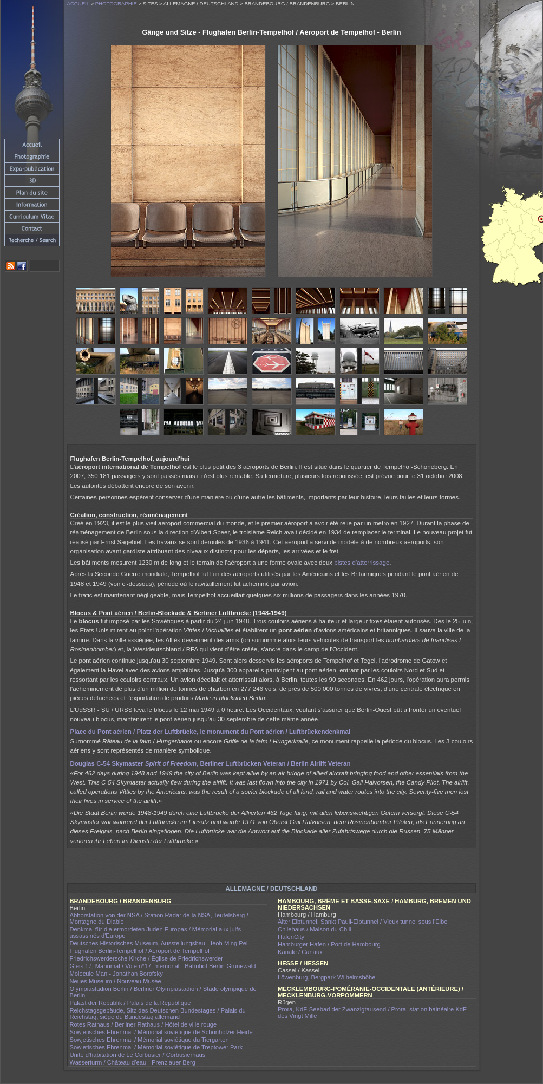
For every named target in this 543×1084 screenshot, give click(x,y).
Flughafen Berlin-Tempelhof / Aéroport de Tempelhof (140, 951)
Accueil (78, 3)
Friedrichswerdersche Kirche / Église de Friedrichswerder (147, 958)
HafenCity (291, 936)
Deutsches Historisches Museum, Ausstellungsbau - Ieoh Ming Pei (159, 943)
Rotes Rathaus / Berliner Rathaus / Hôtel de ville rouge (143, 1024)
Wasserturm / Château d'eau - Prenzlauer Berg (132, 1062)
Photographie (116, 3)
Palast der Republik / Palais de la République (130, 1003)
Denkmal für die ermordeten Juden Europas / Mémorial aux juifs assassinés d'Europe (155, 932)
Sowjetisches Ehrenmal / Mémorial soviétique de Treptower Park (156, 1047)
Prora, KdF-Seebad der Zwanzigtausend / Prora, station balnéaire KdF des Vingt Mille (372, 1012)
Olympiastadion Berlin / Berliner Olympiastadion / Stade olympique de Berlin (163, 991)
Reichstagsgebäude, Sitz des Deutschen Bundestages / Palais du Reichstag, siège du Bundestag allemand (158, 1013)
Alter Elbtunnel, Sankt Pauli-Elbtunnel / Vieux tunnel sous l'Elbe (363, 921)
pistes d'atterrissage (361, 562)
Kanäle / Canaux (300, 952)
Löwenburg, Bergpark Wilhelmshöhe (326, 977)
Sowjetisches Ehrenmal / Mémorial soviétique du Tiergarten (149, 1039)
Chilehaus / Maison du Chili (314, 929)
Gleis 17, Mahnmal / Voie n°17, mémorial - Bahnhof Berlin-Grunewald (163, 966)
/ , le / (210, 731)
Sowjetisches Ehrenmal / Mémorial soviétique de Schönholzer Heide (161, 1032)
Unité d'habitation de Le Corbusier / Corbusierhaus (138, 1055)
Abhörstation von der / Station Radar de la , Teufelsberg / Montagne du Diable (159, 918)
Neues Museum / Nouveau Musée (115, 981)
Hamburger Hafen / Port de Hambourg (329, 944)
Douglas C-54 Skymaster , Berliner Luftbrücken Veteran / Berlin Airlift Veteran (210, 763)
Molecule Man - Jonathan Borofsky (116, 973)
